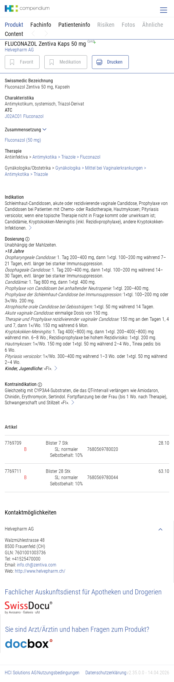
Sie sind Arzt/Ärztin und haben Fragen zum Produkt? (77, 629)
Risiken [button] (106, 24)
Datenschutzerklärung (105, 672)
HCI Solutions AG (21, 672)
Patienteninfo (74, 24)
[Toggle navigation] (163, 10)
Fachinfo (40, 24)
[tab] (87, 129)
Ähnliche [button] (152, 24)
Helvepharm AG (19, 50)
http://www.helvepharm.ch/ (40, 571)
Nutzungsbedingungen (58, 672)
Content (14, 33)
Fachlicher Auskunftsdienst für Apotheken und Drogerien (83, 592)
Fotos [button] (128, 24)
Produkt (14, 24)
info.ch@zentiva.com (36, 565)
